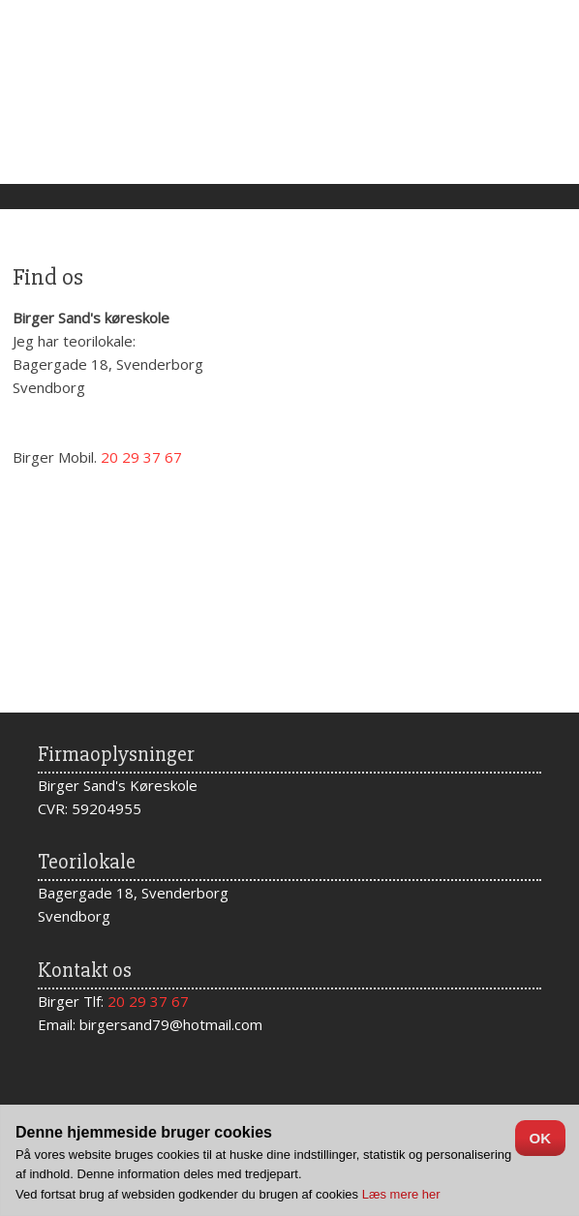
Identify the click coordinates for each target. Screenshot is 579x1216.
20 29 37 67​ (141, 457)
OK (541, 1138)
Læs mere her (401, 1194)
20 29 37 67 (148, 1001)
